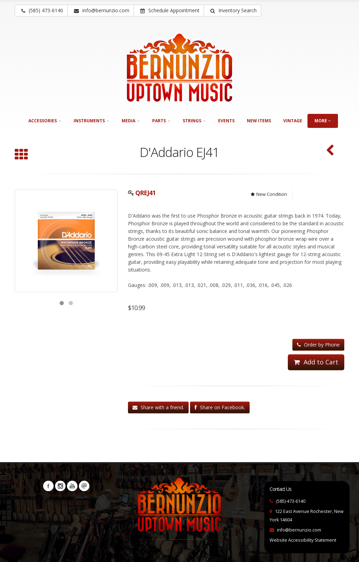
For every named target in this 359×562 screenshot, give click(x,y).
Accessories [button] (44, 121)
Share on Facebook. (220, 407)
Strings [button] (194, 121)
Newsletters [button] (84, 486)
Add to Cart (316, 362)
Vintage (292, 121)
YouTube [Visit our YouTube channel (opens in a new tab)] (72, 486)
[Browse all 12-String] (21, 155)
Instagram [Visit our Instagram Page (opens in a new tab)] (60, 486)
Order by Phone (318, 344)
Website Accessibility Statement (303, 540)
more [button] (322, 121)
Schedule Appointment (169, 10)
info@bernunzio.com (299, 530)
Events (226, 121)
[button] (232, 10)
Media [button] (131, 121)
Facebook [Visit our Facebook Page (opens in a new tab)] (48, 486)
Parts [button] (161, 121)
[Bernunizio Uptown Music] (179, 68)
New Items (259, 121)
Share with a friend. (158, 407)
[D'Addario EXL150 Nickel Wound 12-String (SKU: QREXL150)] (330, 151)
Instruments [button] (91, 121)
